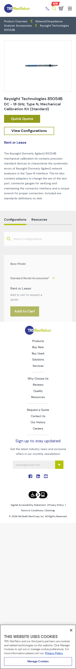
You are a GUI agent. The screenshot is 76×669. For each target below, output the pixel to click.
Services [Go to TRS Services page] (38, 366)
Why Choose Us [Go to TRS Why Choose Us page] (38, 378)
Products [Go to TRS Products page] (38, 341)
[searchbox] (30, 248)
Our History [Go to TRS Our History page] (38, 422)
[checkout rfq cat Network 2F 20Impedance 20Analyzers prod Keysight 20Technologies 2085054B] (22, 119)
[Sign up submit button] (59, 465)
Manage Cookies (38, 661)
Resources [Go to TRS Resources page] (38, 397)
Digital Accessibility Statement (28, 505)
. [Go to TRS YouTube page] (46, 476)
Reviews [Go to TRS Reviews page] (38, 384)
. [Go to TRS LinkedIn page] (38, 476)
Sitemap (50, 510)
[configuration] (29, 131)
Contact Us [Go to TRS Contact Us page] (38, 416)
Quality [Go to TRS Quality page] (38, 391)
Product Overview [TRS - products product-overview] (15, 21)
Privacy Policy (56, 505)
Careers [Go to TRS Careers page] (38, 428)
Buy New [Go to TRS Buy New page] (38, 347)
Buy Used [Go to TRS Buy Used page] (38, 353)
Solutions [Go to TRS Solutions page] (38, 359)
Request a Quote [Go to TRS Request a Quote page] (38, 410)
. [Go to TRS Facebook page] (30, 476)
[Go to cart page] (61, 8)
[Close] (71, 630)
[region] (38, 647)
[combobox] (38, 248)
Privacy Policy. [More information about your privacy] (54, 653)
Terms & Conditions (32, 510)
